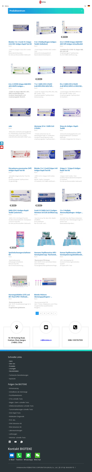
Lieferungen (13, 434)
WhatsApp (28, 457)
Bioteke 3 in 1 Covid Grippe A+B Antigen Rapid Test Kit (46, 169)
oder (10, 126)
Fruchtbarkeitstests (15, 395)
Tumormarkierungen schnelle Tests (21, 409)
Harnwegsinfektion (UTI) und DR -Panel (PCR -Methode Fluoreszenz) (19, 296)
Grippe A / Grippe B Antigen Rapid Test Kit (70, 169)
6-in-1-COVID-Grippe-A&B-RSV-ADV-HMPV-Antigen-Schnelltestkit (20, 85)
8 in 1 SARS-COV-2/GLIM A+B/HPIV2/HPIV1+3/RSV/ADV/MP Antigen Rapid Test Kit (71, 85)
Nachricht (12, 379)
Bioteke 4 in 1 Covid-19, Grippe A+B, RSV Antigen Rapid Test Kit (20, 43)
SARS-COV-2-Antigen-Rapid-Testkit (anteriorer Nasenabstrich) (19, 211)
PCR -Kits (12, 420)
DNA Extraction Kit (15, 423)
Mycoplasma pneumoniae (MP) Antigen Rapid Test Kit (20, 169)
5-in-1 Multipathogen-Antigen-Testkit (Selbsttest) (45, 43)
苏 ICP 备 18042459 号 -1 (67, 467)
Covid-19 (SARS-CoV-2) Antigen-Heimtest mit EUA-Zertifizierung (46, 211)
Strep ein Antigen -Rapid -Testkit (69, 127)
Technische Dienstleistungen (18, 375)
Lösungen (12, 369)
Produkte (12, 366)
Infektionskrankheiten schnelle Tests (21, 406)
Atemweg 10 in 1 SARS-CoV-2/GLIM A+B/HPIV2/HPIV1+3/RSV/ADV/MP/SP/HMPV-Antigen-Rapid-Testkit (46, 127)
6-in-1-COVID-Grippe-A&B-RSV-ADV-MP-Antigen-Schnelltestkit (71, 43)
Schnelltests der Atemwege (18, 392)
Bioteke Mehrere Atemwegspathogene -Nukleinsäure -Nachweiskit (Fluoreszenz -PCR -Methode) (45, 296)
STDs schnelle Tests (16, 399)
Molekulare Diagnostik (16, 416)
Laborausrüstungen (15, 430)
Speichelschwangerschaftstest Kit (19, 254)
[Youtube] (1, 147)
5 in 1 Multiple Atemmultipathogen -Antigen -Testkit (71, 211)
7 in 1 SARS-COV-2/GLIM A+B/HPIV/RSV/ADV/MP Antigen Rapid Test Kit (43, 85)
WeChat (37, 457)
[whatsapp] (21, 442)
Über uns (12, 364)
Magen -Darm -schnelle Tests (19, 402)
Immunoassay (14, 388)
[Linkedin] (1, 143)
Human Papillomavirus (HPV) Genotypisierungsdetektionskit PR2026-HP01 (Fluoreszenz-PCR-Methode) (71, 254)
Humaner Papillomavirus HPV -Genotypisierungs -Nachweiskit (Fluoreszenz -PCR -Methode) (45, 254)
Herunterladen (14, 371)
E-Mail (11, 457)
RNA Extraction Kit (15, 427)
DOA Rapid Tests (15, 413)
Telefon (19, 457)
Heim (11, 361)
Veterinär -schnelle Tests (17, 438)
